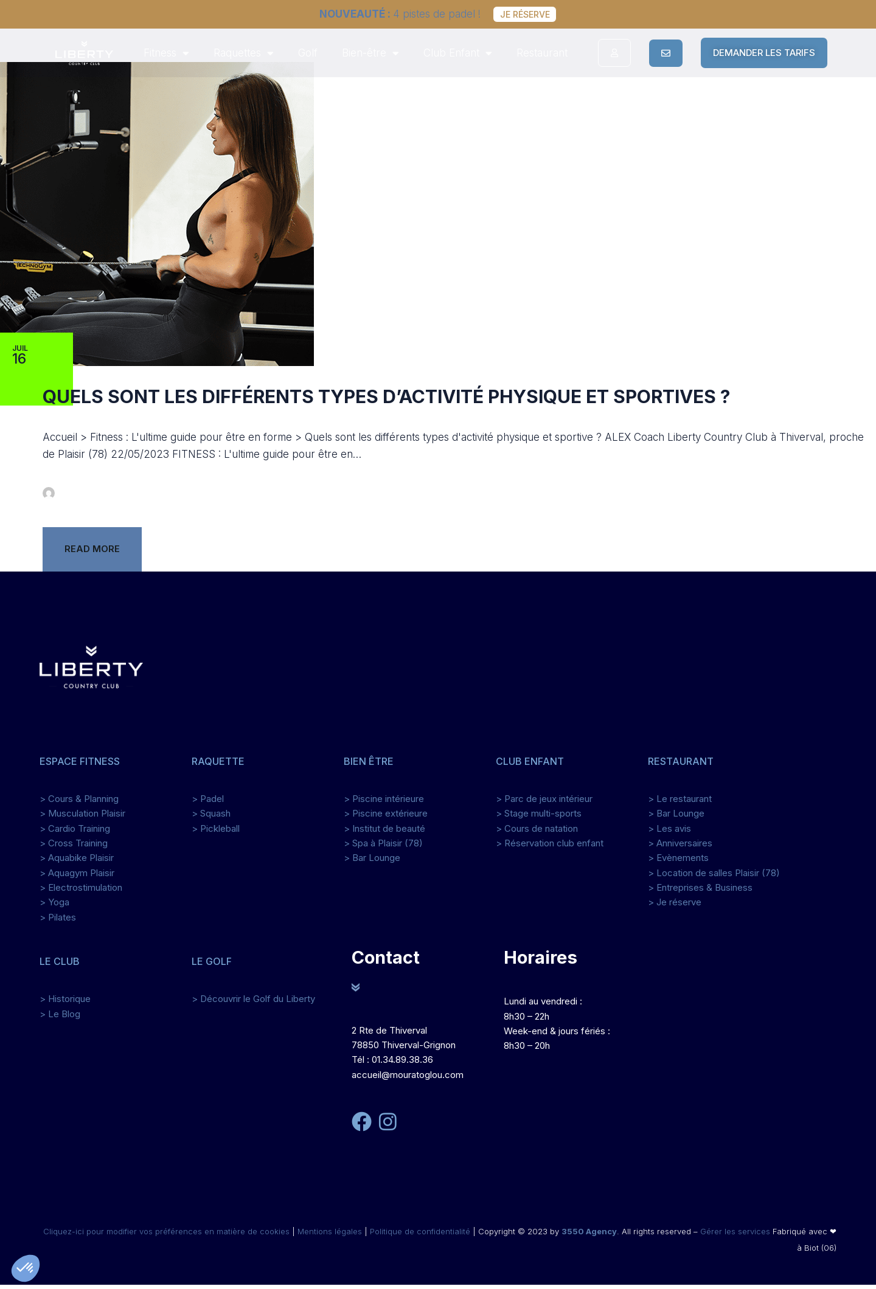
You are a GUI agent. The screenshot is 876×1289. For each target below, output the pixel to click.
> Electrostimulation (81, 892)
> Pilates (58, 922)
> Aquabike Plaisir (77, 862)
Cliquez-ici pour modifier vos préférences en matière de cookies (167, 1235)
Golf (308, 53)
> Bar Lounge (372, 862)
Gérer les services (735, 1235)
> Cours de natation (537, 832)
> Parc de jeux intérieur (544, 803)
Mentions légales (329, 1235)
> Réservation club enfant (549, 848)
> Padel (208, 803)
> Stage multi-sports (539, 818)
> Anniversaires (680, 848)
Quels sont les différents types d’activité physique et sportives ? (386, 401)
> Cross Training (74, 848)
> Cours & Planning (79, 803)
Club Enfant (457, 53)
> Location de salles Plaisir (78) (714, 877)
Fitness (166, 53)
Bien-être (370, 53)
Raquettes (244, 53)
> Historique (65, 1003)
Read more (92, 553)
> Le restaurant (680, 803)
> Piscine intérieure (384, 803)
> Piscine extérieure (386, 818)
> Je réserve (674, 907)
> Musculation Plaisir (82, 818)
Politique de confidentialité (420, 1235)
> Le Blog (60, 1018)
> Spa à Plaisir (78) (383, 848)
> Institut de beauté (384, 832)
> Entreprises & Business (700, 892)
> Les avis (669, 832)
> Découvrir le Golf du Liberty (253, 1003)
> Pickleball (216, 832)
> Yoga (54, 907)
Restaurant (542, 53)
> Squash (211, 818)
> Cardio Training (75, 832)
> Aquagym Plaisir (77, 877)
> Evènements (678, 862)
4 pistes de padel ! (395, 14)
